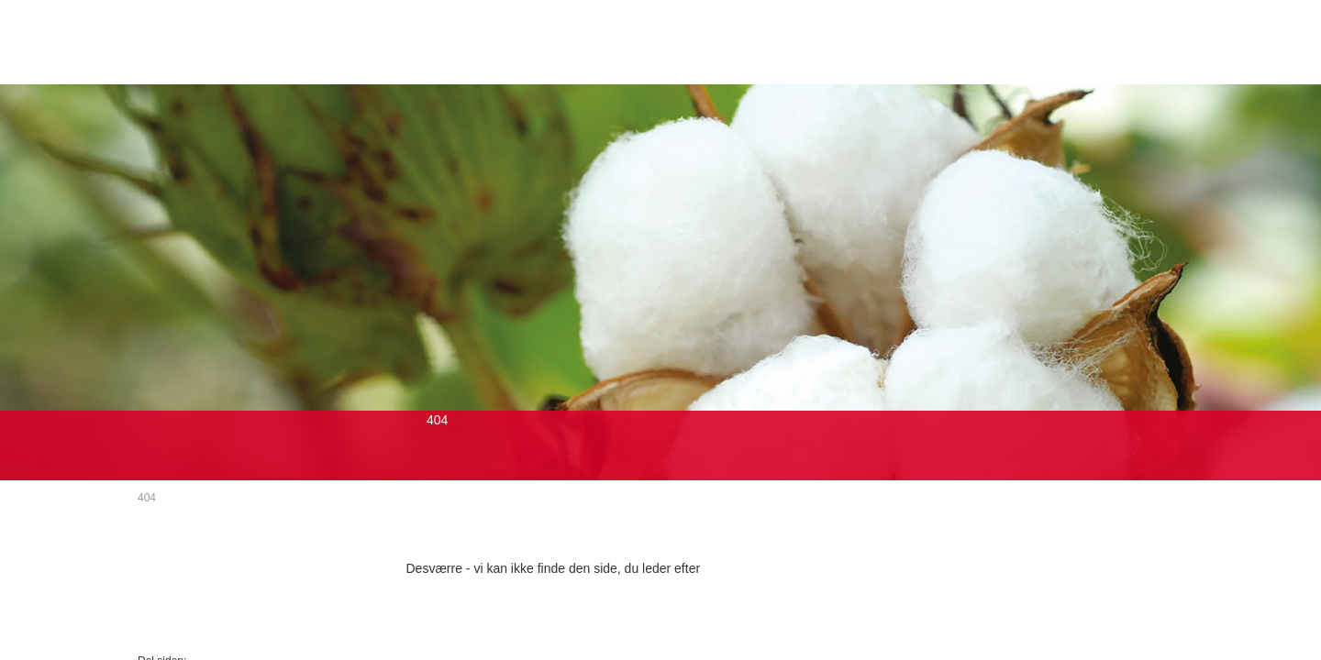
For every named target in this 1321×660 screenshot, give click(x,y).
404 (147, 497)
